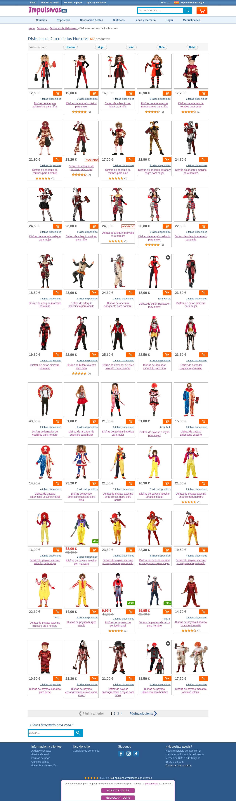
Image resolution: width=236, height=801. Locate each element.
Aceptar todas (118, 790)
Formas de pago (73, 2)
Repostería (63, 20)
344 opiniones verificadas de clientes (131, 777)
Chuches (41, 20)
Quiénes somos (40, 761)
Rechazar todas (118, 797)
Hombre (70, 47)
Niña (161, 47)
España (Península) (189, 2)
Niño (131, 47)
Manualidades (191, 20)
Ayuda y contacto (96, 2)
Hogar (169, 20)
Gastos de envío (50, 2)
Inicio (33, 2)
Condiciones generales (86, 750)
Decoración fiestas (91, 20)
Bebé (192, 47)
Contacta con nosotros (178, 765)
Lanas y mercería (145, 20)
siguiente (143, 714)
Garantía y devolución (43, 765)
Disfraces (119, 20)
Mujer (101, 47)
